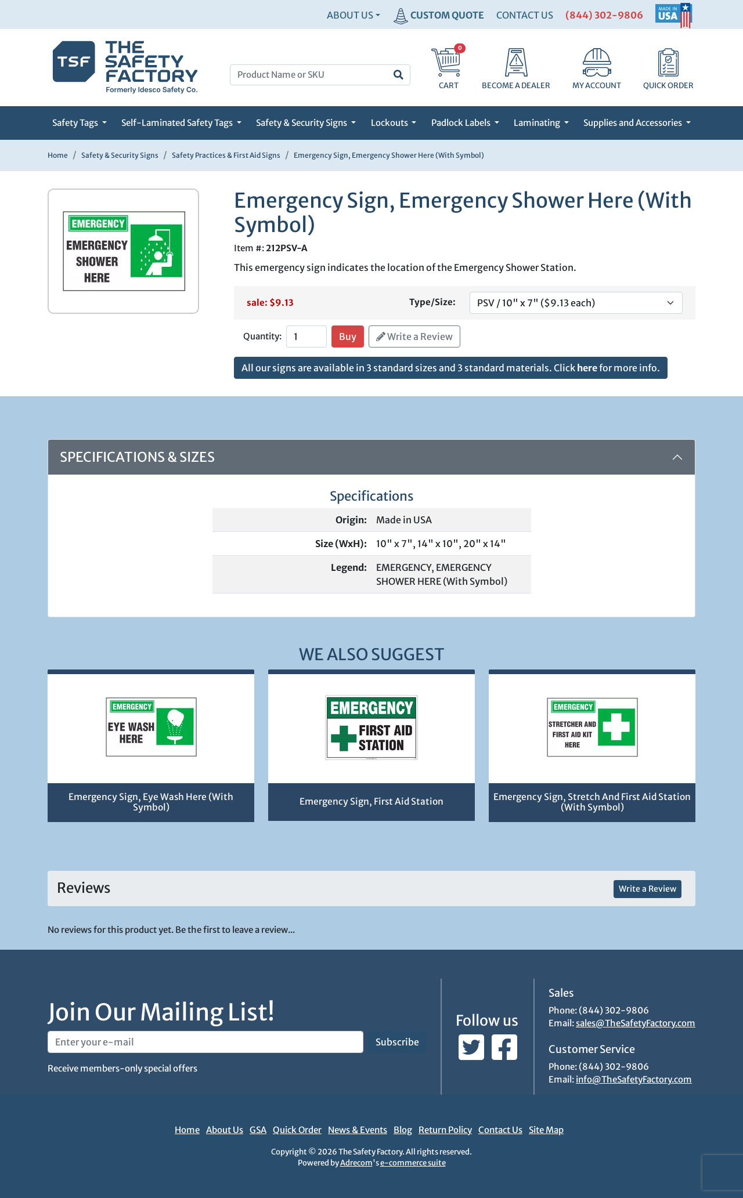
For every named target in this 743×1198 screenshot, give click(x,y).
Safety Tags (76, 122)
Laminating (538, 122)
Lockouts (390, 122)
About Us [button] (350, 15)
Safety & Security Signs (302, 122)
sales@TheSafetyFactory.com (635, 1023)
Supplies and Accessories (633, 122)
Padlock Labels (461, 122)
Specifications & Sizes (137, 456)
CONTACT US (524, 15)
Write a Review (414, 336)
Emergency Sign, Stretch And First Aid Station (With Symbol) (592, 802)
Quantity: (262, 336)
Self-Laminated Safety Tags (178, 122)
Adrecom (356, 1163)
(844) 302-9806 (604, 15)
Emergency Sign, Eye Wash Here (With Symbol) (150, 802)
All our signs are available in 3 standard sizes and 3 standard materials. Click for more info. (450, 368)
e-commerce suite (413, 1163)
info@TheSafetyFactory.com (634, 1079)
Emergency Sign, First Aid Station (371, 801)
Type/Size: (432, 301)
